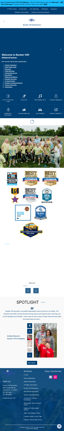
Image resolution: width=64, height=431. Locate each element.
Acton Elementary (29, 378)
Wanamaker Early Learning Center (32, 404)
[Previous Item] (29, 331)
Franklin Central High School (33, 420)
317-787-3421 (7, 392)
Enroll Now (23, 9)
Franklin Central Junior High (33, 416)
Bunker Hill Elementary (31, 388)
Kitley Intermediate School (32, 413)
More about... (32, 363)
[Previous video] (28, 290)
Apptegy (35, 428)
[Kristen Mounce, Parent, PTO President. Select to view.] (19, 337)
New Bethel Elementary (31, 391)
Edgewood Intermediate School (31, 409)
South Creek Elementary (31, 395)
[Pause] (29, 325)
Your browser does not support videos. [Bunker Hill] (32, 40)
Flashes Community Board (40, 12)
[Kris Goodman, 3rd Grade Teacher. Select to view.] (29, 344)
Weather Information (22, 12)
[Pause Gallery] (60, 49)
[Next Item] (29, 355)
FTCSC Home (11, 9)
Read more (32, 283)
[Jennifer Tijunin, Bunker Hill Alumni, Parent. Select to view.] (29, 350)
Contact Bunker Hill (9, 398)
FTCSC (26, 375)
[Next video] (36, 290)
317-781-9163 (7, 394)
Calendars (44, 9)
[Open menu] (4, 21)
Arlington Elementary (30, 385)
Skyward (54, 9)
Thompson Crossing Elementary (30, 399)
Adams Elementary (30, 381)
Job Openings (34, 9)
